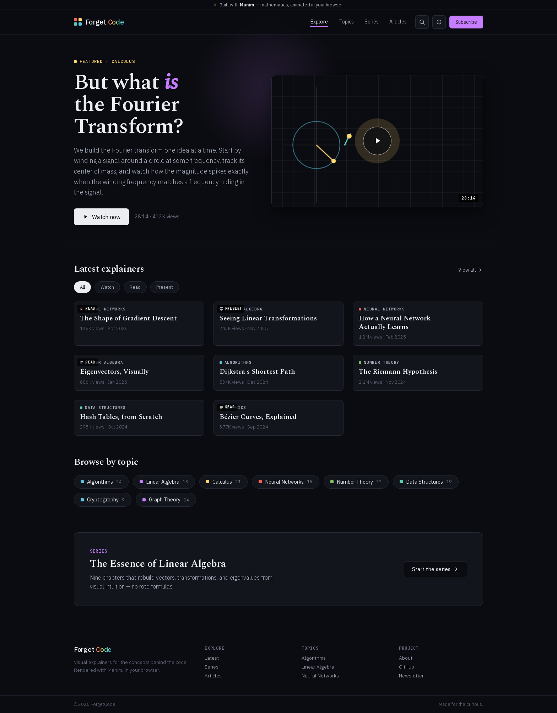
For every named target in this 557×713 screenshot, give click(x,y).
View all (470, 270)
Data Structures (426, 481)
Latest (212, 657)
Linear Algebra (164, 481)
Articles (398, 21)
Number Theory (356, 481)
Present (164, 287)
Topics (346, 21)
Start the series (435, 569)
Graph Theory (165, 499)
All (82, 287)
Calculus (223, 481)
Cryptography (103, 499)
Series (371, 21)
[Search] (422, 22)
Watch (107, 287)
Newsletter (411, 675)
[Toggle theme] (439, 22)
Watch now (101, 216)
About (405, 657)
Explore (319, 21)
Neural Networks (286, 481)
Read (135, 287)
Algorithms (101, 481)
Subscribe (466, 22)
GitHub (406, 666)
